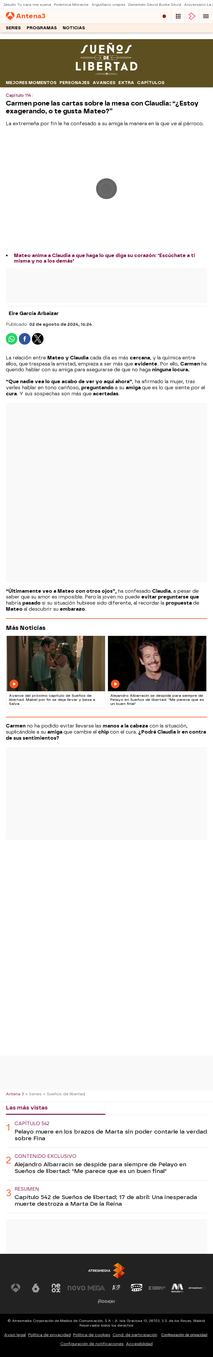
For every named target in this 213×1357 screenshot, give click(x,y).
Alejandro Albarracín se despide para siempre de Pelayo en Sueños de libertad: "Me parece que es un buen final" (100, 1167)
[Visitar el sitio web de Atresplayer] (197, 1288)
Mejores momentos (31, 82)
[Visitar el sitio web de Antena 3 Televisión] (15, 1288)
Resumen (27, 1189)
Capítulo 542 (32, 1123)
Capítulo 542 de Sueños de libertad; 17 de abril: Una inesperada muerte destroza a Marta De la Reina (106, 1200)
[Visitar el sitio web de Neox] (56, 1288)
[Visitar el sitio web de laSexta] (35, 1288)
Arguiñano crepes (108, 5)
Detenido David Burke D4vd (154, 5)
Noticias (74, 28)
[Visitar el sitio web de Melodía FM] (177, 1288)
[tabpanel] (106, 1164)
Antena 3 (15, 1094)
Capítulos (151, 82)
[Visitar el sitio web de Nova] (76, 1288)
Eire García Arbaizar (34, 313)
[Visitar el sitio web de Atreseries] (116, 1288)
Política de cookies (91, 1335)
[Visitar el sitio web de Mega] (96, 1288)
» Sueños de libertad (64, 1094)
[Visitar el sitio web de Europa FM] (157, 1288)
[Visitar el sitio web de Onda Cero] (136, 1288)
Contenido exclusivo (45, 1156)
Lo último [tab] (123, 1107)
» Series (33, 1094)
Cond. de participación (135, 1335)
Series (13, 28)
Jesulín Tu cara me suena (27, 5)
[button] (206, 16)
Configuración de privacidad (184, 1335)
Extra (126, 82)
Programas (42, 28)
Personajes (74, 82)
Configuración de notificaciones (92, 1344)
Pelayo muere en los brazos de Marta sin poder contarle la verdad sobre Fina (111, 1135)
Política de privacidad (49, 1335)
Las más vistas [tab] (27, 1107)
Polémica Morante (71, 5)
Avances (104, 82)
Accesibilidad (139, 1344)
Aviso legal (15, 1335)
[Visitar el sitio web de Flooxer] (106, 1301)
